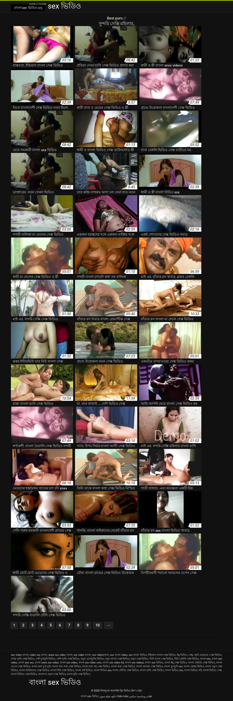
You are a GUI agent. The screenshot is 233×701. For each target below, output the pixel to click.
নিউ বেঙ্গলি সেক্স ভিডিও (186, 658)
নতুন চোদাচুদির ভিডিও (92, 658)
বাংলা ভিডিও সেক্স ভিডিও (24, 674)
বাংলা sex (205, 658)
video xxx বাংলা (38, 654)
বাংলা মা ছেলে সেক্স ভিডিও (52, 674)
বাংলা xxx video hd (113, 662)
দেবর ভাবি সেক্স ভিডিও (22, 658)
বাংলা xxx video (68, 662)
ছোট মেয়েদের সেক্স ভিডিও (208, 654)
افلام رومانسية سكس (140, 696)
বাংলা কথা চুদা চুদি (41, 666)
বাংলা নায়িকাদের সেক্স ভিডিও (34, 670)
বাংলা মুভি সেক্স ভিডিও (78, 674)
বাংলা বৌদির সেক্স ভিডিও (125, 670)
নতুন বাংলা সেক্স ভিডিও (117, 658)
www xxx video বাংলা (60, 654)
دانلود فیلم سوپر (108, 696)
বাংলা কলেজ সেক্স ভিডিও (149, 666)
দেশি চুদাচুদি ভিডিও (46, 658)
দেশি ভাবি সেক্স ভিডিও (68, 658)
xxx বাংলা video (118, 654)
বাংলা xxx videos (134, 662)
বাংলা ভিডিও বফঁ (193, 670)
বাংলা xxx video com (90, 662)
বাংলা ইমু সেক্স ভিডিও (175, 662)
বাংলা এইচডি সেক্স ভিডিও (201, 662)
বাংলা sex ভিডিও (90, 696)
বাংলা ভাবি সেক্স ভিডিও (152, 670)
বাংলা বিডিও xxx (102, 670)
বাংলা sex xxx (25, 662)
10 (98, 625)
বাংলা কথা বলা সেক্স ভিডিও (66, 666)
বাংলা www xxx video (47, 662)
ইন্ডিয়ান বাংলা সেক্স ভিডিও (161, 654)
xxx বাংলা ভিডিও (138, 654)
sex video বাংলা (19, 654)
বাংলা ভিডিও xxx (174, 670)
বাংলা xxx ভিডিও (154, 662)
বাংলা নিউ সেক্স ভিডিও (62, 670)
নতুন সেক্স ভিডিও (140, 658)
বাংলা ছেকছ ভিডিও (194, 666)
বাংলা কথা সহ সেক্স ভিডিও (96, 666)
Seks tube (122, 696)
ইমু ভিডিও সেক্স (185, 654)
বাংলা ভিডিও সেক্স (212, 670)
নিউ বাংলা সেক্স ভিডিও (161, 658)
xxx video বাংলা (82, 654)
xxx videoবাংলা (100, 654)
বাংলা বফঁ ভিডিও (84, 670)
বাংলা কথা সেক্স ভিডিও (123, 666)
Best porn (115, 18)
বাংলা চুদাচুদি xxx (173, 666)
